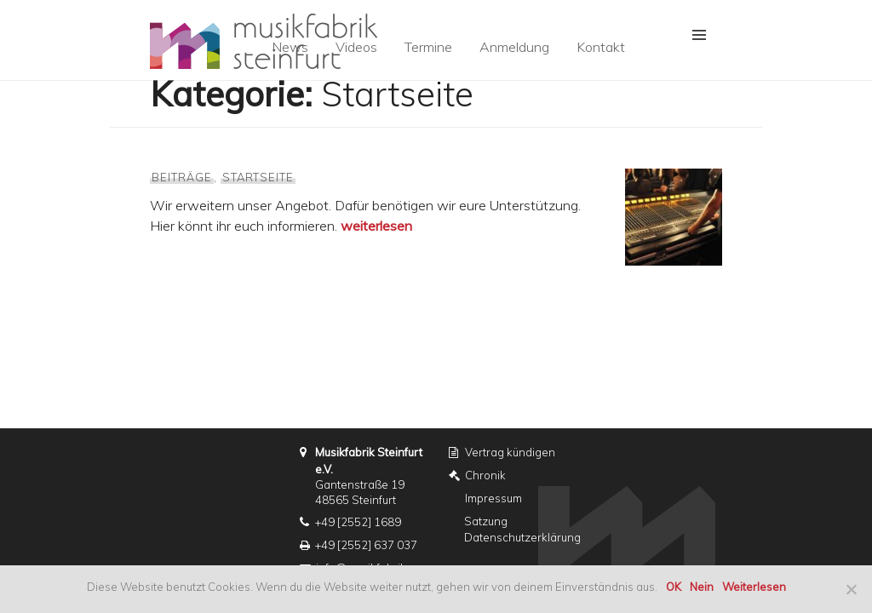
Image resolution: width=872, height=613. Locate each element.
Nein (702, 586)
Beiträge (182, 177)
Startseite (258, 177)
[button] (699, 35)
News (290, 46)
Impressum (493, 498)
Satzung (486, 521)
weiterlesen (376, 225)
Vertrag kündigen (510, 452)
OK (673, 586)
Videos (356, 46)
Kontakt (601, 46)
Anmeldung (514, 46)
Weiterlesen (754, 586)
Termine (428, 46)
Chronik (485, 475)
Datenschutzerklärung (522, 537)
